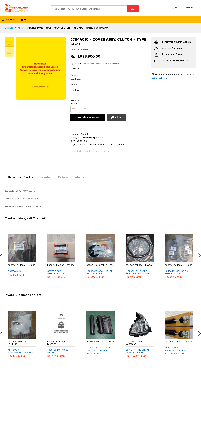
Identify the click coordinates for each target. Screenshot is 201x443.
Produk (20, 27)
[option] (41, 68)
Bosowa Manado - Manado (100, 342)
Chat (116, 117)
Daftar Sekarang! (160, 78)
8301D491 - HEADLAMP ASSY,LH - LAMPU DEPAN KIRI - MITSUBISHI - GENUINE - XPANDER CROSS (138, 351)
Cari (133, 8)
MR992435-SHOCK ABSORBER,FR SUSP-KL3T (176, 349)
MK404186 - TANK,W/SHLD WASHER (20, 351)
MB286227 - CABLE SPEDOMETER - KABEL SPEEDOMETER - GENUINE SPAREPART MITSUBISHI (138, 272)
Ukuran (73, 84)
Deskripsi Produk (20, 177)
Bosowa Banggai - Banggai (22, 265)
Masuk (189, 7)
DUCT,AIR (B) (15, 271)
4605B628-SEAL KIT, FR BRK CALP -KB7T (99, 272)
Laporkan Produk (79, 134)
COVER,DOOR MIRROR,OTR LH (55, 272)
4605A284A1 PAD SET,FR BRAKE (60, 351)
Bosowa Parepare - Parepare (57, 343)
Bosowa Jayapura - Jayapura (18, 343)
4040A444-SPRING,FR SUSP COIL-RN (176, 272)
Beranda (9, 27)
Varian (73, 75)
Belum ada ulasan (71, 177)
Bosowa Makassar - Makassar (136, 343)
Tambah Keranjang (87, 117)
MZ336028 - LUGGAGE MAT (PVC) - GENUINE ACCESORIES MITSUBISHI (98, 349)
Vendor (45, 177)
